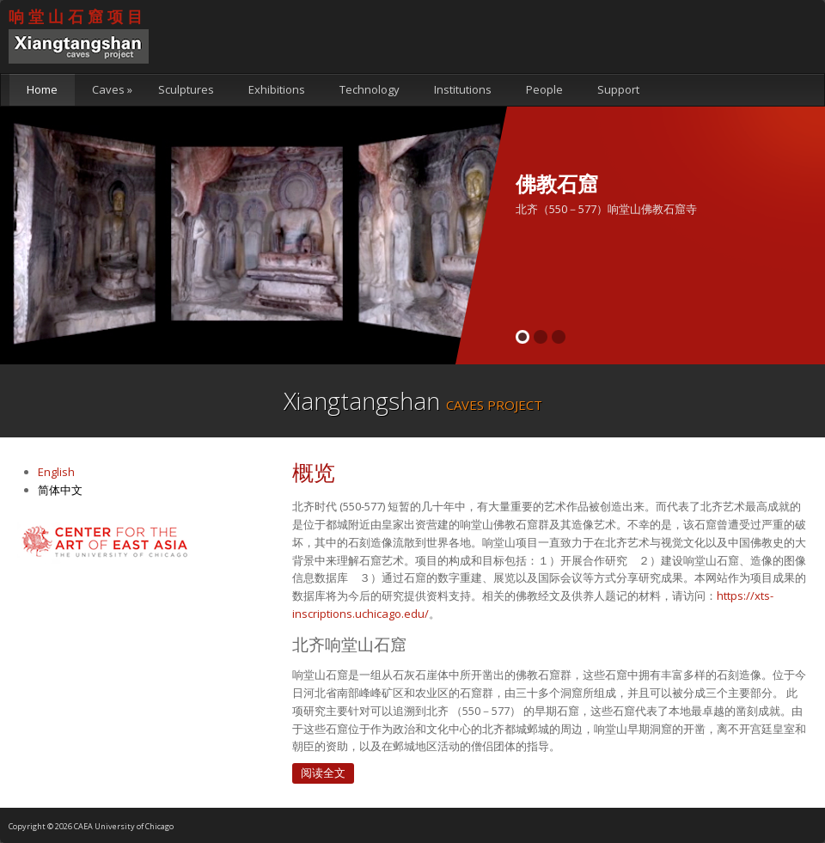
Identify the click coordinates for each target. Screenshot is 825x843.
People (544, 89)
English (56, 472)
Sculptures (186, 89)
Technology (369, 89)
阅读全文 (323, 772)
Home (42, 89)
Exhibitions (276, 89)
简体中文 (60, 490)
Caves (112, 89)
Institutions (463, 89)
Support (618, 89)
